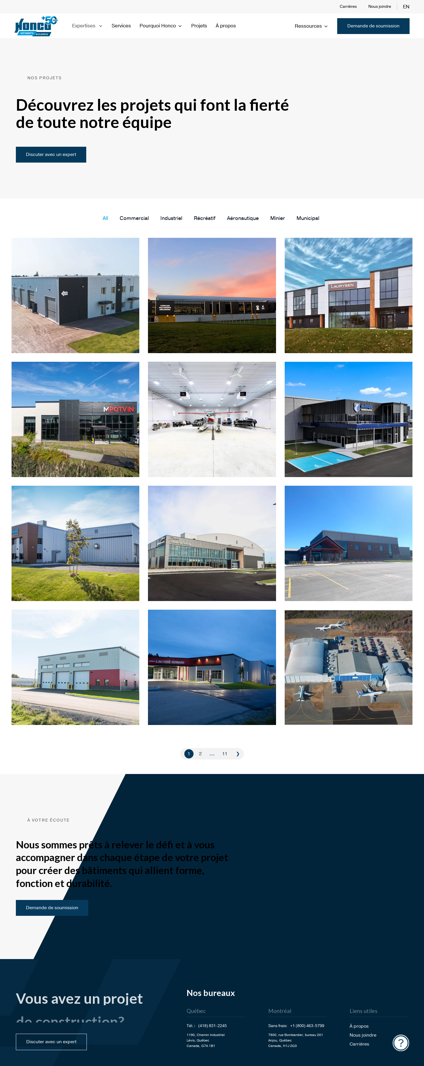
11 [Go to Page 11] (224, 754)
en (406, 6)
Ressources (312, 26)
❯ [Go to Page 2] (238, 754)
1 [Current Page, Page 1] (188, 754)
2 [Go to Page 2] (200, 754)
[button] (105, 218)
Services (121, 25)
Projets (199, 25)
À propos (226, 25)
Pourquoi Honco (161, 25)
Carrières (348, 6)
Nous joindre (379, 6)
